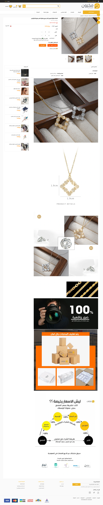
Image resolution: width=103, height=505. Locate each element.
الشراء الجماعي (64, 12)
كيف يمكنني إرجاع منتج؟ (21, 486)
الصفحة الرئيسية (95, 15)
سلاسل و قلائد (86, 15)
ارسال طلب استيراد (52, 22)
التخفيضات (55, 12)
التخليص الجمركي (41, 488)
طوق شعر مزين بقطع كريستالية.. (14, 125)
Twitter (94, 492)
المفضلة (6, 6)
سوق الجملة (46, 12)
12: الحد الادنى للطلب (53, 42)
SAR (53, 26)
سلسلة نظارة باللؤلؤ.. (17, 88)
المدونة (38, 12)
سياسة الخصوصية (41, 486)
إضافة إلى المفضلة (53, 48)
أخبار (78, 497)
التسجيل (94, 1)
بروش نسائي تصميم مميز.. (16, 134)
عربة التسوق (15, 6)
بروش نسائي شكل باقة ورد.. (15, 116)
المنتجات (72, 12)
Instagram (89, 492)
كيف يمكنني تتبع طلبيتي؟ (21, 488)
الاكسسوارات (90, 15)
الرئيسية (79, 12)
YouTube (98, 492)
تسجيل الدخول (89, 1)
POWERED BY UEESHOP (86, 499)
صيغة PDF (8, 26)
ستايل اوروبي (82, 15)
